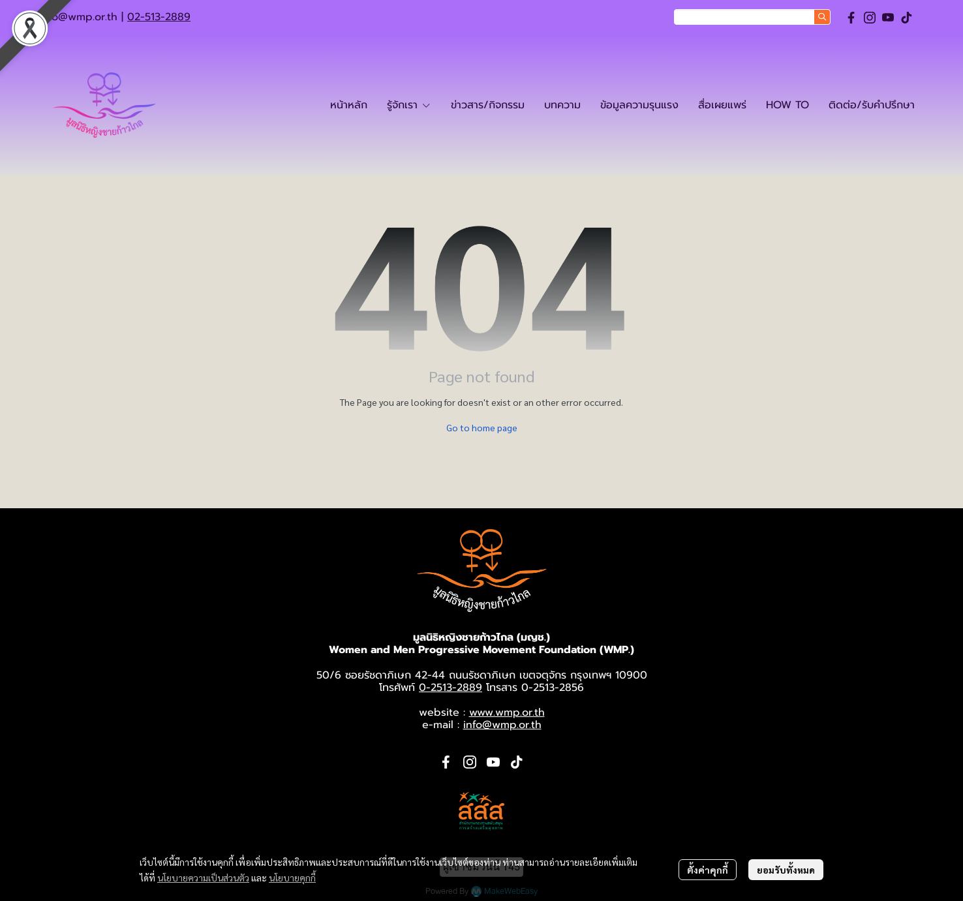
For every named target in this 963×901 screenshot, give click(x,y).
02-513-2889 (159, 17)
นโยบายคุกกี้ (292, 877)
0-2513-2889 (450, 687)
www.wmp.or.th (507, 712)
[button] (752, 17)
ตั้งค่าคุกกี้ (707, 870)
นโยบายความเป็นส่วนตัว (203, 877)
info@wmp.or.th (78, 17)
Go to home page (481, 427)
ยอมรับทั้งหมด (786, 870)
